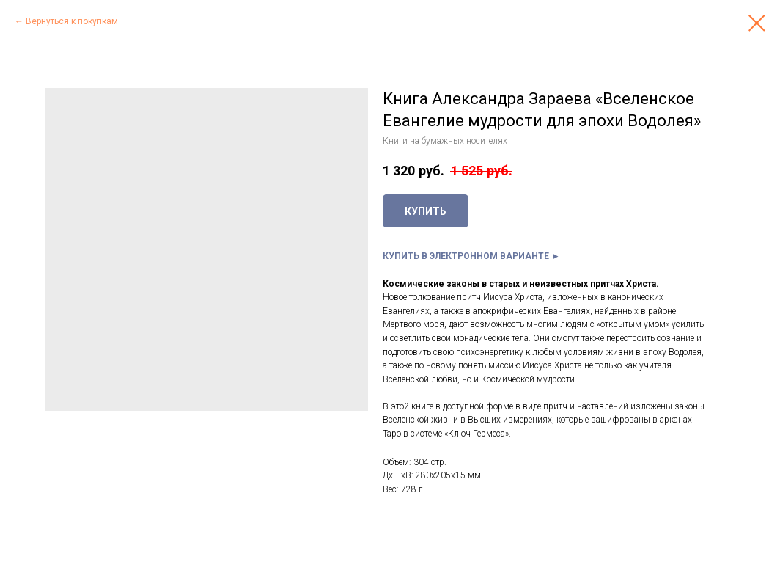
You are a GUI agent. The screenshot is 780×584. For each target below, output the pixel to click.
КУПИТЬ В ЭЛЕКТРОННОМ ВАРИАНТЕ (466, 256)
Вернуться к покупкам (72, 21)
